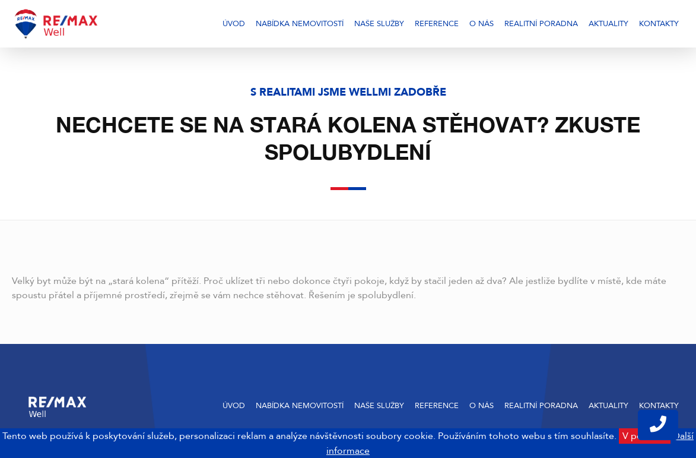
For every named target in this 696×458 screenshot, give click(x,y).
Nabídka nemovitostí (300, 23)
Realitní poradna (541, 23)
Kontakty (659, 23)
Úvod (234, 23)
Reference (437, 23)
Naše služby (379, 23)
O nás (481, 23)
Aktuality (608, 23)
